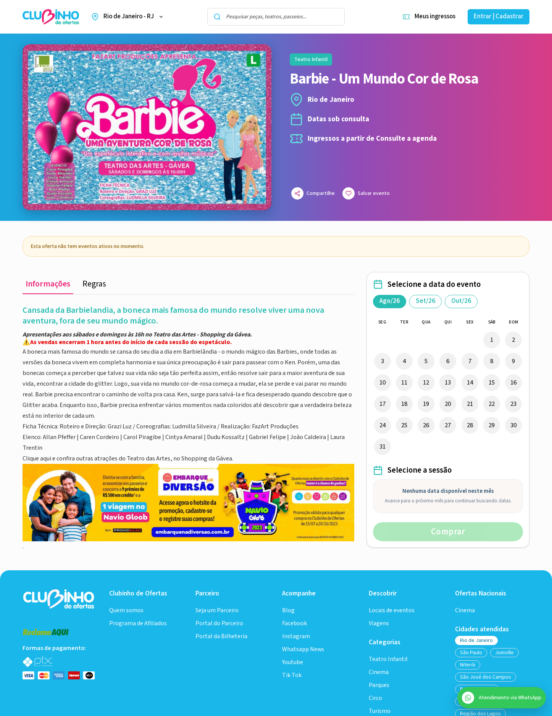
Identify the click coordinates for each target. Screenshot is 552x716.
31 (382, 446)
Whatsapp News (303, 649)
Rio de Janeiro (476, 640)
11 (404, 382)
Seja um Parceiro (217, 611)
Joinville (504, 652)
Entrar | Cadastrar (498, 16)
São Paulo (471, 652)
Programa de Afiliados (138, 623)
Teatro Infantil (388, 659)
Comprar (448, 531)
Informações (48, 284)
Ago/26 (389, 301)
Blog (288, 611)
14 (470, 382)
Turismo (380, 711)
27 (448, 425)
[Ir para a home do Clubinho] (59, 598)
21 (470, 404)
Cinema (379, 672)
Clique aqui (37, 458)
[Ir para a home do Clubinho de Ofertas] (51, 17)
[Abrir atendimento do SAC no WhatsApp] (501, 697)
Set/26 (425, 301)
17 (382, 404)
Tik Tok (292, 675)
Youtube (292, 662)
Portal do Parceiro (219, 623)
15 (492, 382)
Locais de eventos (392, 611)
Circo (375, 698)
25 (404, 425)
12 (426, 382)
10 (382, 382)
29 (492, 425)
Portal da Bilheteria (221, 636)
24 (382, 425)
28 (470, 425)
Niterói (467, 664)
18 (404, 404)
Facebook (294, 623)
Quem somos (126, 611)
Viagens (379, 623)
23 (513, 404)
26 (426, 425)
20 (448, 404)
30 (513, 425)
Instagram (296, 636)
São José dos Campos (485, 677)
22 (492, 404)
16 (513, 382)
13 (448, 382)
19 (426, 404)
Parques (379, 685)
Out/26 (461, 301)
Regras (94, 284)
